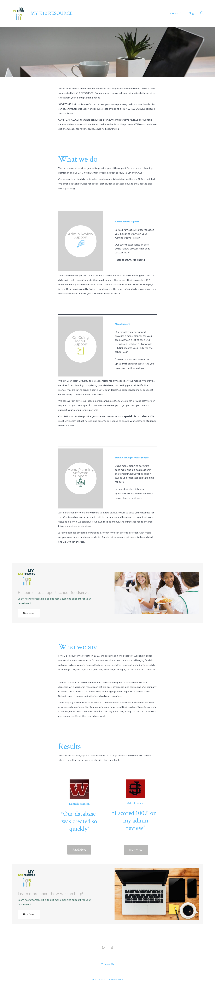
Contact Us (177, 13)
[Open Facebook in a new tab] (103, 947)
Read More (79, 850)
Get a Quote (28, 613)
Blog (191, 13)
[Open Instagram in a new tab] (112, 947)
